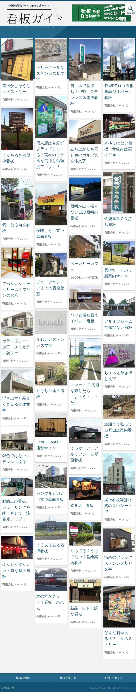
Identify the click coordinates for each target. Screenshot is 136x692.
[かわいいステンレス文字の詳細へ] (51, 322)
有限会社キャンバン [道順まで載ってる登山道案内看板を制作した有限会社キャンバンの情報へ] (117, 444)
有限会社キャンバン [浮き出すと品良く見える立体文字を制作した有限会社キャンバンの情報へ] (15, 418)
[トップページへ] (34, 20)
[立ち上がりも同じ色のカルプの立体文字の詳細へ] (85, 131)
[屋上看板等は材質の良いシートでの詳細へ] (119, 473)
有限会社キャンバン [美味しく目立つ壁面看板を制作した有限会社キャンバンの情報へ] (49, 244)
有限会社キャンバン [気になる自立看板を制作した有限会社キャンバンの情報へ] (15, 238)
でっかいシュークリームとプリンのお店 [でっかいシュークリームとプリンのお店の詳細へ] (16, 289)
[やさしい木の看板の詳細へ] (51, 373)
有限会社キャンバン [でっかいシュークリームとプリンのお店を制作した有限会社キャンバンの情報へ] (15, 303)
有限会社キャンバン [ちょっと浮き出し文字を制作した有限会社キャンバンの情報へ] (117, 386)
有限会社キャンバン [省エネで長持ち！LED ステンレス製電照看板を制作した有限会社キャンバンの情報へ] (83, 111)
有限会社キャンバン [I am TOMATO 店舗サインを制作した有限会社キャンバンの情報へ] (49, 455)
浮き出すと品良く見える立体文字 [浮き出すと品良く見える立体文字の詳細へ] (16, 404)
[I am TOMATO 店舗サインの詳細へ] (51, 424)
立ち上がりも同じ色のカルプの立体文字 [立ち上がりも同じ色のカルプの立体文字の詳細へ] (84, 155)
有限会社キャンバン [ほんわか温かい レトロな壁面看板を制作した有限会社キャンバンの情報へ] (15, 584)
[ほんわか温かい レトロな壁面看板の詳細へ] (17, 547)
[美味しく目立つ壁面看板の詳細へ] (51, 204)
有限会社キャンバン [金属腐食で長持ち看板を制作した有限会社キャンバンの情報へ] (117, 232)
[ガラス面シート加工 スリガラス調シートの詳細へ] (17, 323)
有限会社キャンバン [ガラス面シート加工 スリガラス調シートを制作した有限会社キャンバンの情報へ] (15, 360)
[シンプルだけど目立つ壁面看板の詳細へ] (51, 476)
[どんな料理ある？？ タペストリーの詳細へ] (119, 606)
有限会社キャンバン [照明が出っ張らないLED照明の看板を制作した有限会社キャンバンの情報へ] (83, 226)
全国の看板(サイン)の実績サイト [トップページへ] (29, 5)
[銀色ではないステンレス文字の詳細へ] (17, 438)
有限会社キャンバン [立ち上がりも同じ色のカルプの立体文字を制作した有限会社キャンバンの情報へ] (83, 168)
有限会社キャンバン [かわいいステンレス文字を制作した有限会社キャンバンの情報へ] (49, 353)
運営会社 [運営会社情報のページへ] (9, 688)
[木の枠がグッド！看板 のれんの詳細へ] (51, 579)
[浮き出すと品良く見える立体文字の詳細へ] (17, 381)
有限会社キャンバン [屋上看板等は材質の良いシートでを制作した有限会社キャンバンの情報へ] (117, 519)
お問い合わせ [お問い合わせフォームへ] (113, 677)
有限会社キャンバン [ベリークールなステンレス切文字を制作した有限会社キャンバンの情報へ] (49, 87)
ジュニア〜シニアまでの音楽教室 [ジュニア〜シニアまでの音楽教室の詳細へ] (50, 288)
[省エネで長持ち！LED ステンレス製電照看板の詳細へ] (85, 59)
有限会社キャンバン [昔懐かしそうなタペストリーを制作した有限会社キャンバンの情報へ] (15, 99)
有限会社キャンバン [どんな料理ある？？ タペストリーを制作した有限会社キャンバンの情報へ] (117, 652)
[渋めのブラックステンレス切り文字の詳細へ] (119, 539)
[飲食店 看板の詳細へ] (85, 488)
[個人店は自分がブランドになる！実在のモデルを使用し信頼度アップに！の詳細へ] (51, 116)
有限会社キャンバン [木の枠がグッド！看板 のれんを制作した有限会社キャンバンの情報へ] (49, 616)
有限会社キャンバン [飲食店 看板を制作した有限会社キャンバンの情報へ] (83, 513)
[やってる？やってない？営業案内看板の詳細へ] (85, 533)
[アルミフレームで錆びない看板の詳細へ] (119, 304)
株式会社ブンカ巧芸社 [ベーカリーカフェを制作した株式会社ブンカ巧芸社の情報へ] (84, 277)
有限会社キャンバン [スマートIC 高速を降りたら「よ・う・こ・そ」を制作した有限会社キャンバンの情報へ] (83, 410)
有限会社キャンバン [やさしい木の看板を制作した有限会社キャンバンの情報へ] (49, 404)
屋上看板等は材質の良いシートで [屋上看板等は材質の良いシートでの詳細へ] (118, 506)
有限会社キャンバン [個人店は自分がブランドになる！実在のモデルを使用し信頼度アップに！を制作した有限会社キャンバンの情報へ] (49, 174)
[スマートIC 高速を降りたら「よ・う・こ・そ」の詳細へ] (85, 358)
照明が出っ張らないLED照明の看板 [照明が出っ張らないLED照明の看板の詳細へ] (84, 212)
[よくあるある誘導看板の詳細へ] (17, 128)
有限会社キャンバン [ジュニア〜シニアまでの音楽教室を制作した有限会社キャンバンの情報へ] (49, 301)
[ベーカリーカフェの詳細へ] (85, 246)
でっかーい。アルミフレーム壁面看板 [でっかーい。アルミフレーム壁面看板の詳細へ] (84, 454)
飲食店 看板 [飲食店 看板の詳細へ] (82, 505)
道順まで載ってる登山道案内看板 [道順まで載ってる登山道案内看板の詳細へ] (118, 430)
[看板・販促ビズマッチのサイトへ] (101, 12)
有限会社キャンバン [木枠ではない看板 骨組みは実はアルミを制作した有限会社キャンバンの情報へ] (117, 162)
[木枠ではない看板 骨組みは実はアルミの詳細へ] (119, 125)
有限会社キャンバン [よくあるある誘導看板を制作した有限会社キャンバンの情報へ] (15, 169)
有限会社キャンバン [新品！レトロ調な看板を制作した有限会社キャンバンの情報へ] (83, 622)
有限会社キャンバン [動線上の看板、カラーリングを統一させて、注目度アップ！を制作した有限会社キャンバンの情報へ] (15, 527)
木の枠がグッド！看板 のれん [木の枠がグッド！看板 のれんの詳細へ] (50, 602)
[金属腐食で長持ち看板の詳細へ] (119, 192)
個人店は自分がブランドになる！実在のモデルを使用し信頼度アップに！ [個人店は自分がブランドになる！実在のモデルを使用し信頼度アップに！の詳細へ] (50, 155)
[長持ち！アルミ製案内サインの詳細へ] (119, 252)
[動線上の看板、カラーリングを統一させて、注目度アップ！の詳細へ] (17, 487)
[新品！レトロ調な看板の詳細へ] (85, 590)
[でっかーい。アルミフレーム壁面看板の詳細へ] (85, 430)
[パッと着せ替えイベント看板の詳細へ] (85, 297)
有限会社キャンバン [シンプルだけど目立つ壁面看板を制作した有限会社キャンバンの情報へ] (49, 507)
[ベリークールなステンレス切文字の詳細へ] (51, 50)
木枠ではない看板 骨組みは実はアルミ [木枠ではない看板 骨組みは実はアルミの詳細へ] (118, 149)
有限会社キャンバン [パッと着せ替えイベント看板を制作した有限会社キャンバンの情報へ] (83, 328)
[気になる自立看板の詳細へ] (17, 198)
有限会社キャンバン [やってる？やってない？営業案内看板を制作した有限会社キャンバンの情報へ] (83, 570)
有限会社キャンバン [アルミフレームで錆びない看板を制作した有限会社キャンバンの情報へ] (117, 335)
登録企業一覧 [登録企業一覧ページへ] (68, 677)
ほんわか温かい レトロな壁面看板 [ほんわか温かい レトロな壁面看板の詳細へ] (18, 570)
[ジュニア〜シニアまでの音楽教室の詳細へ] (51, 264)
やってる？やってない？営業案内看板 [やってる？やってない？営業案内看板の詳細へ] (84, 557)
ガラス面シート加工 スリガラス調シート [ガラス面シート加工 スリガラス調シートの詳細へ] (16, 347)
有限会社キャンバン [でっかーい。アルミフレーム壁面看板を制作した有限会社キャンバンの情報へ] (83, 468)
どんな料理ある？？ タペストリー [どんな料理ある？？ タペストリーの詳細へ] (118, 639)
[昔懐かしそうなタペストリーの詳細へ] (17, 59)
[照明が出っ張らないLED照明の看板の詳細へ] (85, 189)
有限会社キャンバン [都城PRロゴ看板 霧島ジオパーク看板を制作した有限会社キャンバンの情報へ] (117, 105)
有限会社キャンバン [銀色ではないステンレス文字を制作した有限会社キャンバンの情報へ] (15, 469)
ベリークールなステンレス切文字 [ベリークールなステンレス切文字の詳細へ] (50, 73)
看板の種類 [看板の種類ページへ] (23, 677)
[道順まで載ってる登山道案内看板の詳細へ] (119, 406)
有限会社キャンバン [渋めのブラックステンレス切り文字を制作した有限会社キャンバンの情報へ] (117, 577)
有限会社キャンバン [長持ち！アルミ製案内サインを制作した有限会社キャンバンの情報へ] (117, 283)
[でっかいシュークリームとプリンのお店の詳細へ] (17, 262)
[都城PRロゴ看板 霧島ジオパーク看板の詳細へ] (119, 59)
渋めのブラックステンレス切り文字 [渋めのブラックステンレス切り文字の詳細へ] (118, 563)
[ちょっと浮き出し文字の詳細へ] (119, 355)
